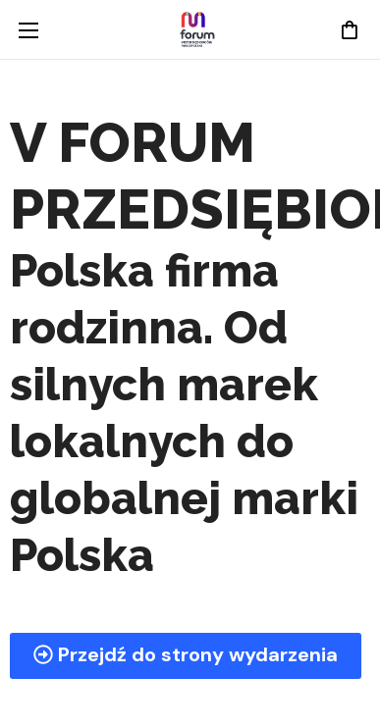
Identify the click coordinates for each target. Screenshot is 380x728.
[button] (348, 29)
